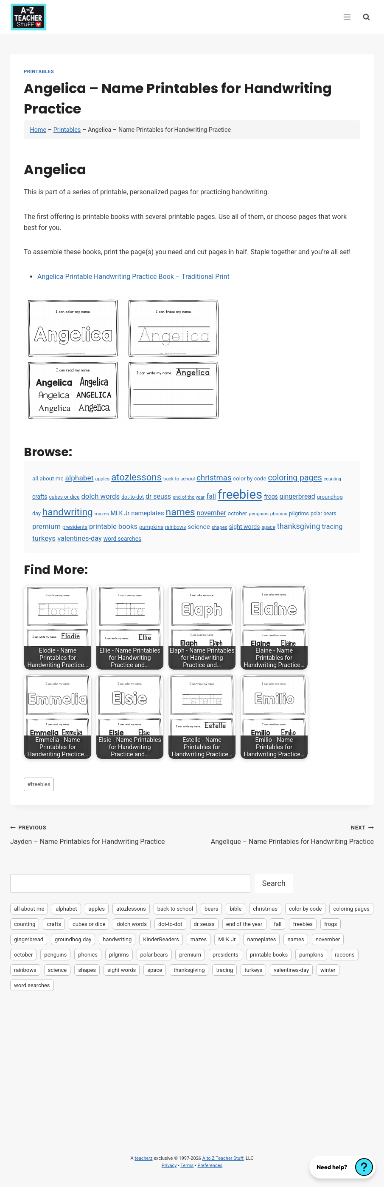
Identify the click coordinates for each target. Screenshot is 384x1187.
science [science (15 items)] (199, 527)
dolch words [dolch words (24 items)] (100, 496)
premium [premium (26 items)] (46, 526)
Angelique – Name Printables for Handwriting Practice (286, 834)
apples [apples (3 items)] (102, 479)
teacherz (143, 1158)
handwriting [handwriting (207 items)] (67, 512)
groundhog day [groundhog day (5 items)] (73, 939)
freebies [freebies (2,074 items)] (240, 494)
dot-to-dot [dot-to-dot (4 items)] (132, 497)
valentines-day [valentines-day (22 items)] (79, 538)
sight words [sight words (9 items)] (244, 526)
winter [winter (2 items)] (328, 970)
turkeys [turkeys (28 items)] (44, 538)
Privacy (169, 1165)
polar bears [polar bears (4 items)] (323, 514)
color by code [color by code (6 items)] (249, 478)
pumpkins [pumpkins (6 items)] (151, 527)
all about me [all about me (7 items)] (48, 478)
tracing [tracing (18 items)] (332, 527)
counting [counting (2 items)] (332, 479)
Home (38, 129)
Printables (39, 71)
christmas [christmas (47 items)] (213, 478)
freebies (39, 784)
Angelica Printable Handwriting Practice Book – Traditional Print (133, 277)
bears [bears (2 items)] (211, 909)
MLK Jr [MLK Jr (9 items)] (120, 513)
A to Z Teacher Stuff (223, 1158)
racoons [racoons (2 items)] (345, 954)
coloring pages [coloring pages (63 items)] (295, 478)
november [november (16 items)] (211, 513)
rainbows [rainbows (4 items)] (175, 527)
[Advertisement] (192, 1060)
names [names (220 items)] (180, 512)
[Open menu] (347, 16)
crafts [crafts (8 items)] (39, 496)
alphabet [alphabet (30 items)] (79, 478)
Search (274, 883)
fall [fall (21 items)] (211, 496)
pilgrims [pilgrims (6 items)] (299, 513)
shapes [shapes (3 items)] (219, 527)
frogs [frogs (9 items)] (271, 496)
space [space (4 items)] (268, 527)
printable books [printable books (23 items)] (113, 527)
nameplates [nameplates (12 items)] (147, 513)
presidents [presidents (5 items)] (74, 527)
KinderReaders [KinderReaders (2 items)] (161, 939)
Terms (186, 1165)
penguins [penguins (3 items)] (259, 514)
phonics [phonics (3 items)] (278, 514)
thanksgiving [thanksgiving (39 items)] (298, 526)
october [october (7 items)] (237, 513)
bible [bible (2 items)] (235, 909)
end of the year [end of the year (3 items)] (189, 497)
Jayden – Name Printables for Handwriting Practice (97, 834)
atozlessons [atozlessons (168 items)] (136, 477)
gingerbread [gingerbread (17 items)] (297, 496)
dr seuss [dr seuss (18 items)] (158, 496)
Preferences (209, 1165)
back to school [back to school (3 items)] (179, 479)
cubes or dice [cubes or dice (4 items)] (64, 497)
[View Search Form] (366, 16)
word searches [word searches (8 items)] (122, 538)
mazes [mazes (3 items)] (102, 514)
